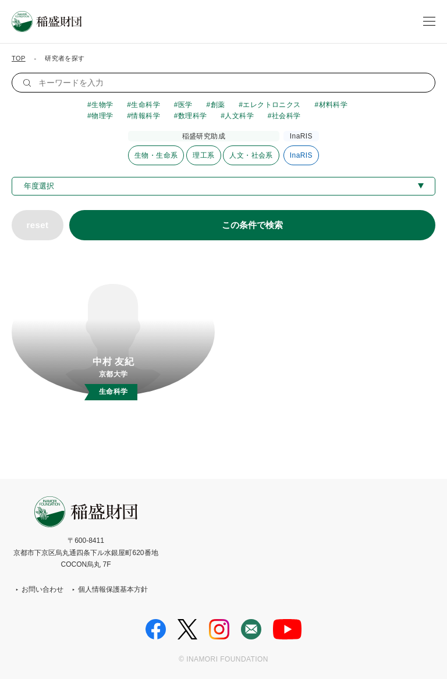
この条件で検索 (252, 225)
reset (37, 225)
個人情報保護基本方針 (113, 589)
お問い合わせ (42, 589)
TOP (19, 58)
